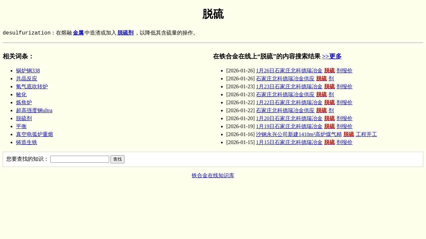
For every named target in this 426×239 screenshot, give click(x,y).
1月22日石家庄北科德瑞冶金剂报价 (304, 102)
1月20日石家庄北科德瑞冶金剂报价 (304, 118)
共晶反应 (26, 78)
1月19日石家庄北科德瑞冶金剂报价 (304, 126)
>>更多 (331, 56)
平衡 (21, 126)
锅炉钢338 (28, 70)
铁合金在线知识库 (213, 175)
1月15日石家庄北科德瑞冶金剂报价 (304, 142)
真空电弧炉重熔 (34, 134)
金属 (78, 33)
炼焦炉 (24, 102)
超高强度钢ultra (34, 110)
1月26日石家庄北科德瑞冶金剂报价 (304, 70)
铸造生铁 (26, 142)
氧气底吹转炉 (32, 86)
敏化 (21, 94)
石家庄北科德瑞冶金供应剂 (295, 78)
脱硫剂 (125, 33)
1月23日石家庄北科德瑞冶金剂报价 (304, 86)
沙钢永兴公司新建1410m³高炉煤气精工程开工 (316, 134)
